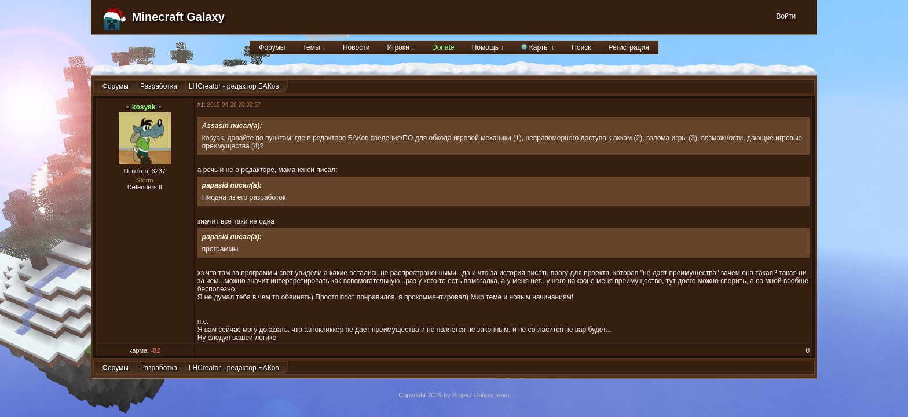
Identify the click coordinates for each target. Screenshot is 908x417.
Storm (144, 180)
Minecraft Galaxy (178, 16)
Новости (356, 47)
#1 (200, 104)
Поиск (581, 47)
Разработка (158, 86)
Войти (786, 16)
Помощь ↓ (488, 47)
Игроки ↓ (401, 47)
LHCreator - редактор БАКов (234, 86)
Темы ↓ (313, 47)
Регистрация (629, 47)
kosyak (144, 107)
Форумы (272, 47)
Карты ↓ (537, 47)
